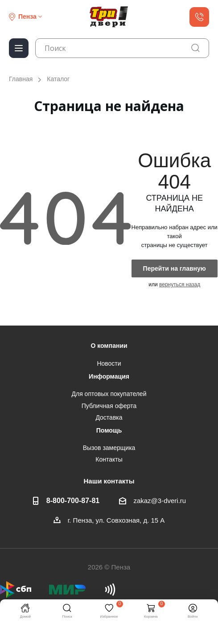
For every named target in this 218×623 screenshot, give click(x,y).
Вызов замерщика (109, 447)
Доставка (108, 417)
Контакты (108, 459)
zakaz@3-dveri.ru (159, 500)
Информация (109, 376)
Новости (109, 363)
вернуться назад (179, 284)
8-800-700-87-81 (72, 500)
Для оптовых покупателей (109, 393)
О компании (108, 345)
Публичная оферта (109, 405)
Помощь (109, 430)
